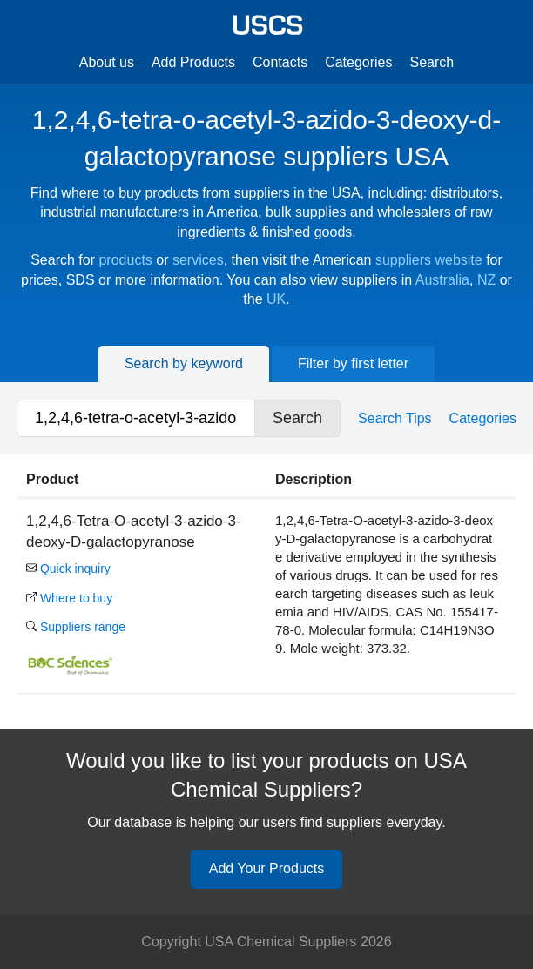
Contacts (280, 62)
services (198, 259)
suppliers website (428, 259)
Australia (442, 280)
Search (432, 62)
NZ (486, 280)
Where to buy (69, 598)
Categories (358, 62)
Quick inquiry (68, 568)
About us (106, 62)
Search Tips (394, 418)
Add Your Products (267, 868)
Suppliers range (75, 627)
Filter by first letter (353, 363)
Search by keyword (184, 363)
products (125, 259)
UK (276, 299)
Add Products (193, 62)
